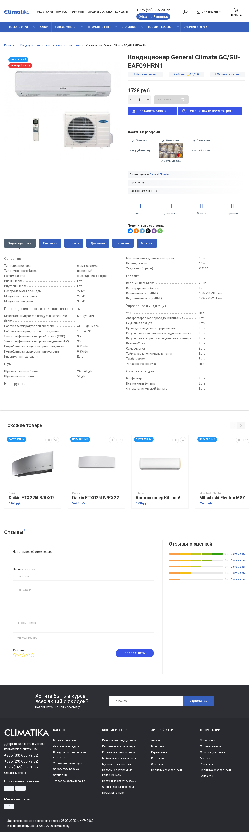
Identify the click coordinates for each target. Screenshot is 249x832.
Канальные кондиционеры (119, 740)
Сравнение (158, 764)
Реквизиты (77, 11)
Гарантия (122, 243)
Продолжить (135, 653)
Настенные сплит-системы (119, 780)
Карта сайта (159, 752)
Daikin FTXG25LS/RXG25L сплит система (34, 497)
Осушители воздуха (66, 746)
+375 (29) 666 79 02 (21, 761)
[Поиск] (185, 12)
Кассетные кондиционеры (119, 746)
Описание (50, 243)
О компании (45, 11)
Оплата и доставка (99, 11)
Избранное (158, 758)
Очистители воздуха (66, 769)
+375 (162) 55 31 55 (21, 767)
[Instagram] (9, 806)
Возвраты (157, 746)
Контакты (121, 11)
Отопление (129, 27)
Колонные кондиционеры (118, 752)
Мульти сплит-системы (117, 764)
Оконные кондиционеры (118, 786)
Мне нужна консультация (206, 111)
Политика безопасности (167, 770)
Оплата (73, 243)
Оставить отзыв (228, 74)
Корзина (236, 12)
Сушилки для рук (195, 27)
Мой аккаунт (207, 12)
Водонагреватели (159, 27)
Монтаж (61, 11)
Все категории (15, 27)
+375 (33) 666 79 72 (153, 10)
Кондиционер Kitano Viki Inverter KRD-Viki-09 (161, 497)
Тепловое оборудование (69, 780)
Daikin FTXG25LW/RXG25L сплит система (97, 497)
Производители (210, 746)
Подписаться (199, 701)
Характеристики (20, 243)
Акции (44, 27)
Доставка (97, 243)
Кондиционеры (65, 27)
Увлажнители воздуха (67, 763)
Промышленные (98, 27)
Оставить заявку (149, 111)
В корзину (171, 99)
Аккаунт (156, 740)
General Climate (159, 174)
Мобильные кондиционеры (119, 758)
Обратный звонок (153, 16)
